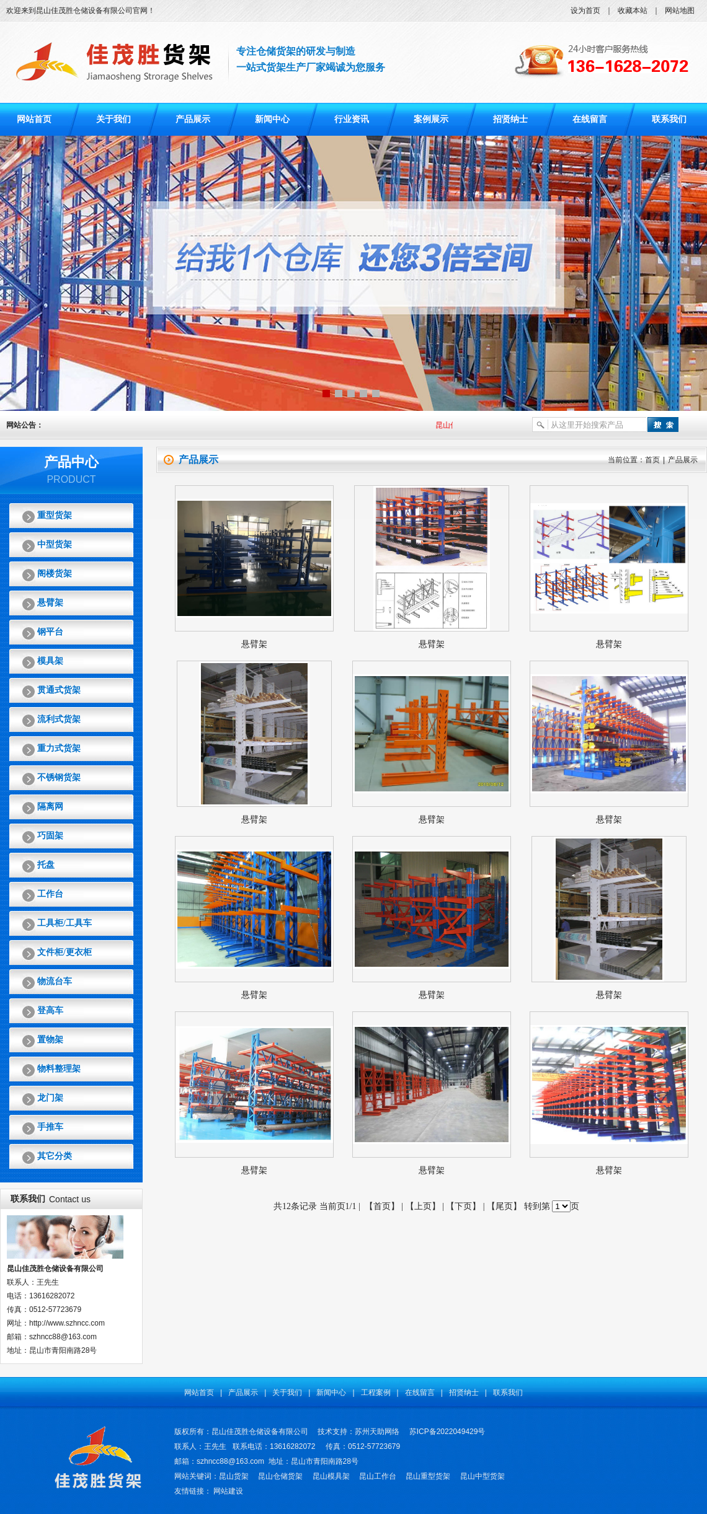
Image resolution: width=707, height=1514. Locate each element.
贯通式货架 (59, 690)
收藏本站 (632, 10)
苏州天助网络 (377, 1431)
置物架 (50, 1039)
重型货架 (54, 515)
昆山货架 (234, 1476)
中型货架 (54, 544)
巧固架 (50, 835)
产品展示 (193, 119)
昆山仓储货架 (280, 1476)
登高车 (50, 1010)
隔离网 (50, 806)
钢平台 (50, 631)
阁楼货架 (54, 573)
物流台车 (54, 981)
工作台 (50, 894)
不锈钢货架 (59, 777)
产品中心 (71, 462)
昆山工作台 (377, 1476)
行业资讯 (351, 119)
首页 (652, 460)
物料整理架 (59, 1068)
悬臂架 (50, 602)
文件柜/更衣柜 (64, 952)
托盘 (46, 864)
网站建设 (228, 1491)
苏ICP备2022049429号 (447, 1431)
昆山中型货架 (482, 1476)
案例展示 (431, 119)
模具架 (50, 661)
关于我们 (113, 119)
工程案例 (376, 1392)
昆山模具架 (331, 1476)
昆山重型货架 (428, 1476)
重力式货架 (59, 748)
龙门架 (50, 1097)
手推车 (50, 1127)
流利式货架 (59, 719)
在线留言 (589, 119)
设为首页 (585, 10)
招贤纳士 (510, 119)
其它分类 (54, 1156)
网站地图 (680, 10)
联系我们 (669, 119)
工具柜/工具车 (64, 923)
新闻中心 (272, 119)
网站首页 (34, 119)
